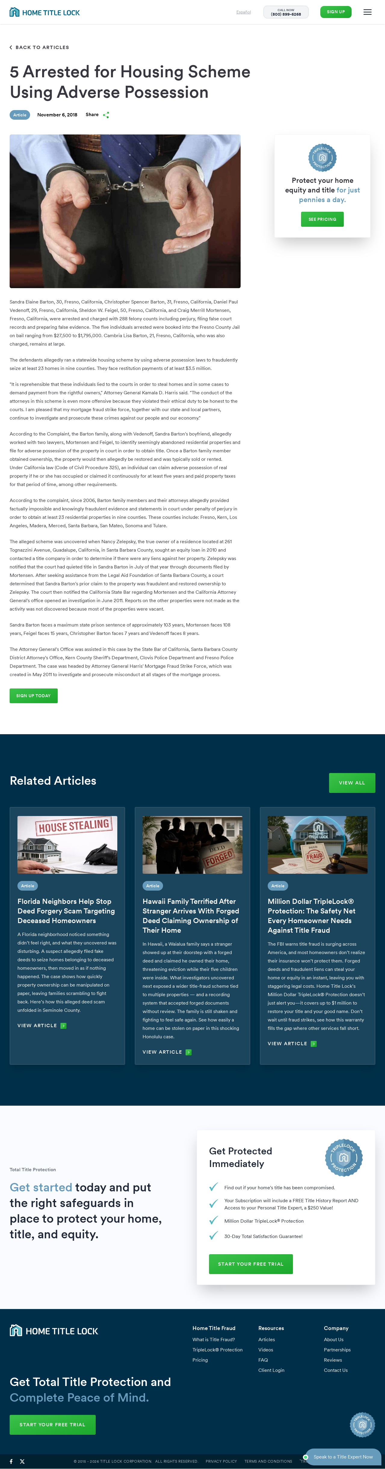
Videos (265, 1350)
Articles (266, 1340)
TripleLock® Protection (217, 1350)
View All (352, 783)
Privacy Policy (221, 1462)
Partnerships (337, 1350)
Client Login (271, 1370)
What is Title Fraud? (213, 1340)
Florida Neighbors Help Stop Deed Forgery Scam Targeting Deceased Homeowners (66, 911)
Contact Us (336, 1370)
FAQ (263, 1360)
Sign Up (335, 12)
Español (242, 12)
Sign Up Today (34, 696)
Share (98, 115)
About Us (333, 1340)
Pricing (200, 1360)
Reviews (333, 1360)
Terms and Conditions (268, 1462)
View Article (41, 1026)
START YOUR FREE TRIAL (252, 1264)
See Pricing (323, 219)
